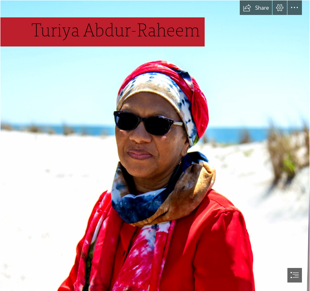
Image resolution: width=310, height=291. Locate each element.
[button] (256, 7)
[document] (155, 145)
